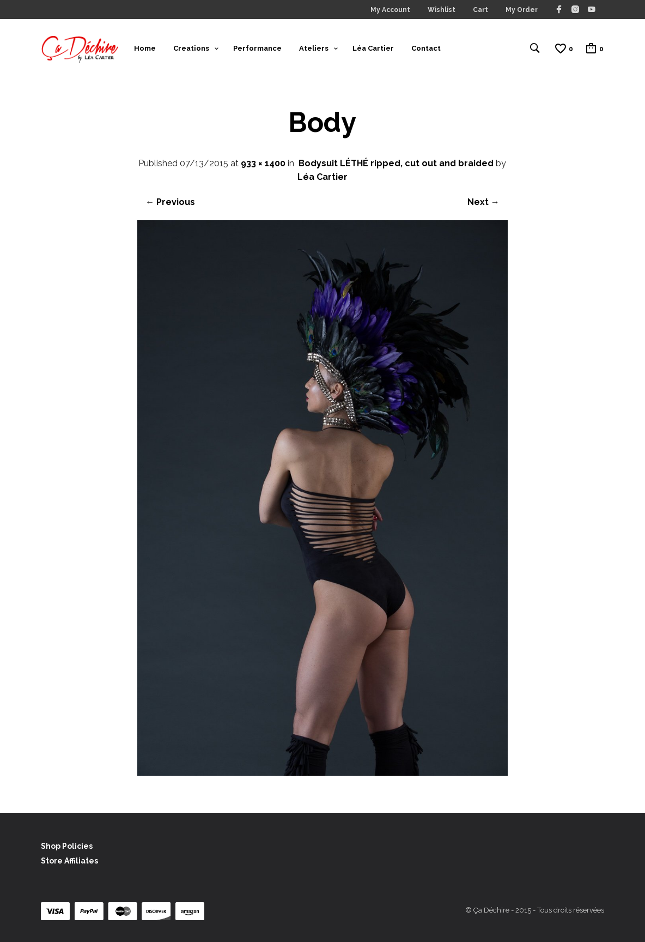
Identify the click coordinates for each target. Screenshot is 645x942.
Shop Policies (67, 846)
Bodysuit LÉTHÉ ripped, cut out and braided (396, 163)
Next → (483, 202)
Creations (191, 48)
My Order (522, 10)
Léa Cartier (373, 48)
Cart (480, 10)
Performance (257, 48)
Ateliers (313, 48)
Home (145, 48)
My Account (390, 10)
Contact (426, 48)
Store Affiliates (69, 860)
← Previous (170, 202)
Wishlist (441, 10)
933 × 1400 (263, 163)
